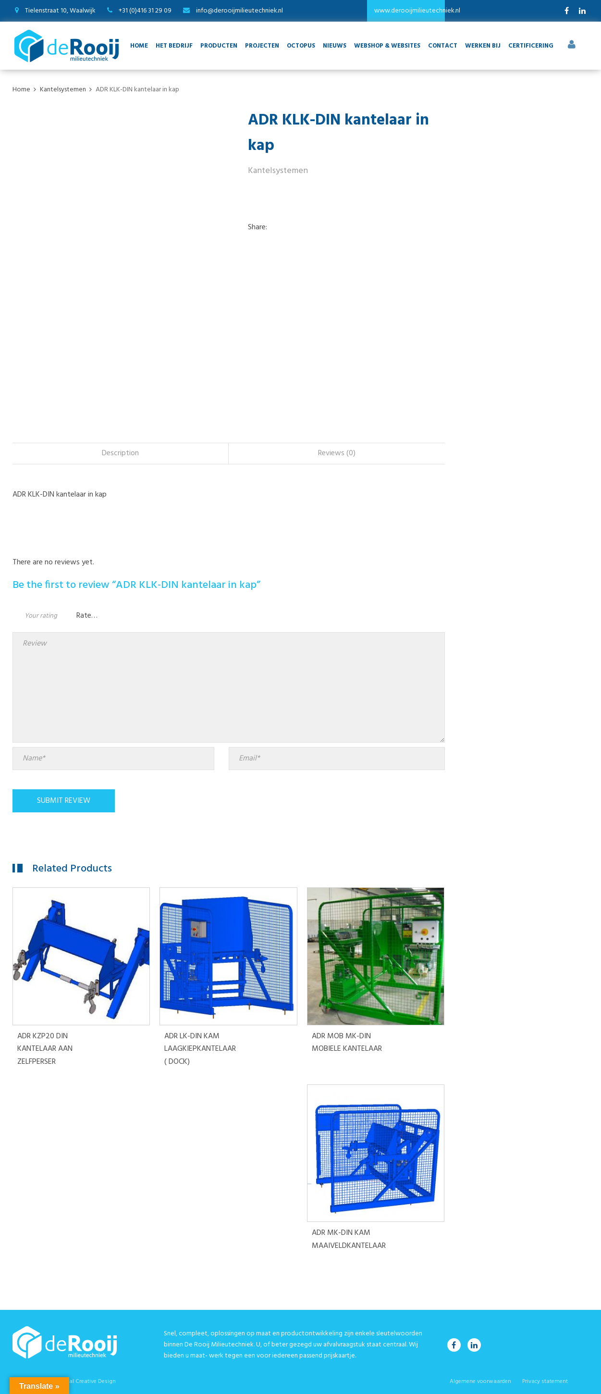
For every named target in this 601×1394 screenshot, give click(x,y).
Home (139, 46)
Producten (218, 46)
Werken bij (483, 46)
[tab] (120, 453)
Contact (442, 46)
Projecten (262, 46)
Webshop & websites (387, 46)
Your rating (41, 616)
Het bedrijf (174, 46)
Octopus (301, 46)
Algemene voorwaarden (480, 1381)
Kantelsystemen (278, 171)
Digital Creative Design (86, 1381)
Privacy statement (545, 1381)
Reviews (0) (337, 453)
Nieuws (334, 46)
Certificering (530, 46)
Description (120, 453)
